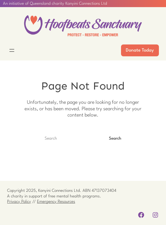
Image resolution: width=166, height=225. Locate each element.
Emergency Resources (56, 202)
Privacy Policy (19, 202)
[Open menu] (12, 50)
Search (115, 138)
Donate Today (140, 50)
